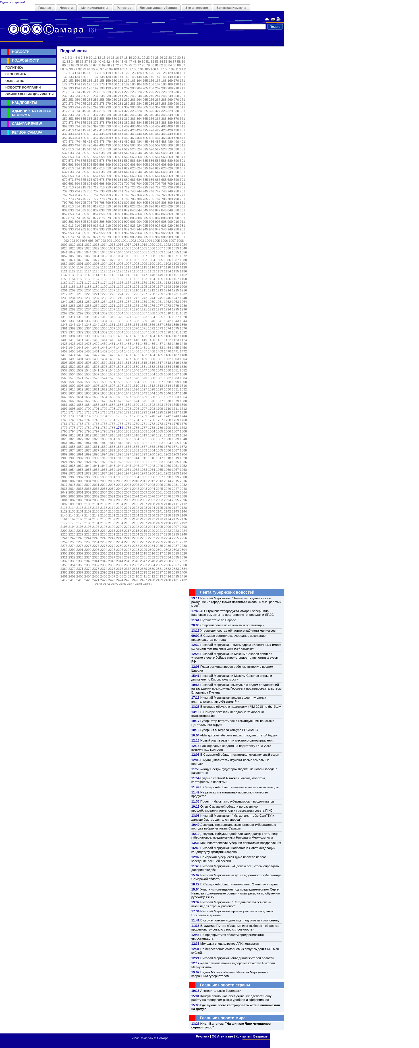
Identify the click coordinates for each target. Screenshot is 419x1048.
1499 (143, 359)
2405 (95, 576)
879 (108, 218)
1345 (64, 324)
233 (71, 96)
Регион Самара (27, 133)
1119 (175, 267)
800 (114, 202)
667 (157, 176)
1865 (127, 446)
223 (133, 92)
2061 (159, 492)
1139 (80, 275)
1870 (167, 446)
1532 (151, 366)
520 (114, 149)
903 (133, 221)
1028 (88, 248)
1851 (143, 443)
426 (151, 130)
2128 (183, 507)
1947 (143, 465)
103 (135, 69)
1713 (64, 412)
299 (108, 107)
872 (65, 218)
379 (108, 122)
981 (120, 237)
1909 (95, 458)
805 (145, 202)
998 (103, 240)
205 (145, 88)
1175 (111, 282)
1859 (80, 446)
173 (71, 84)
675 (83, 179)
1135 (175, 271)
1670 (103, 401)
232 (65, 96)
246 (151, 96)
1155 (80, 279)
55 (165, 61)
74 (126, 65)
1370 (135, 328)
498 (102, 145)
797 (96, 202)
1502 (167, 359)
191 (182, 84)
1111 (111, 267)
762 (127, 195)
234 (77, 96)
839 (108, 210)
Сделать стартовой (12, 2)
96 (97, 69)
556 (89, 157)
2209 (64, 530)
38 (90, 61)
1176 (119, 282)
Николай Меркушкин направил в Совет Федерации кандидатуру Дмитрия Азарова (233, 849)
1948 (151, 465)
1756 (151, 420)
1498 (135, 359)
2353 (64, 565)
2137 (127, 511)
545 (145, 153)
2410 (135, 576)
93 (84, 69)
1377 (64, 332)
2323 (80, 557)
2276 (88, 545)
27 (165, 57)
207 (157, 88)
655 (83, 176)
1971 (80, 473)
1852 (151, 443)
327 (157, 111)
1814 (103, 435)
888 (164, 218)
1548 (151, 370)
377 (96, 122)
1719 (111, 412)
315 (83, 111)
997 (97, 240)
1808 (183, 431)
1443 (80, 347)
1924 (88, 462)
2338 (72, 561)
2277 (95, 545)
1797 (95, 431)
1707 (143, 408)
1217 (64, 294)
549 (170, 153)
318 (102, 111)
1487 (175, 355)
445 (145, 134)
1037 (159, 248)
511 (182, 145)
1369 (127, 328)
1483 (143, 355)
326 (151, 111)
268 (164, 99)
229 (170, 92)
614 (77, 168)
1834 (135, 439)
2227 (80, 534)
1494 (103, 359)
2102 (103, 504)
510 (176, 145)
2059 (143, 492)
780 (114, 199)
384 (139, 122)
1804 (151, 431)
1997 (159, 477)
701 (120, 183)
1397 (95, 336)
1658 (135, 397)
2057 (127, 492)
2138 (135, 511)
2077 (159, 496)
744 (139, 191)
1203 (80, 290)
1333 (95, 321)
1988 (88, 477)
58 (179, 61)
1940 (88, 465)
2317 (159, 553)
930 (176, 225)
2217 (127, 530)
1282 (72, 309)
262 (127, 99)
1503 (175, 359)
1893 (95, 454)
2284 (151, 545)
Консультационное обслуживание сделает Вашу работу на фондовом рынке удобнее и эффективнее (231, 997)
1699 (80, 408)
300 (114, 107)
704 (139, 183)
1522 (72, 366)
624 (139, 168)
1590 (103, 382)
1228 (151, 294)
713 (71, 187)
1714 (72, 412)
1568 (183, 374)
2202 (135, 526)
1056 (183, 252)
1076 (88, 260)
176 (89, 84)
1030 (103, 248)
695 (83, 183)
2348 (151, 561)
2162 (72, 519)
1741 (159, 416)
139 (108, 77)
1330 (72, 321)
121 (120, 73)
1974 (103, 473)
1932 (151, 462)
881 (120, 218)
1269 (95, 305)
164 (139, 80)
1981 (159, 473)
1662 (167, 397)
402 (127, 126)
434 (77, 134)
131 (182, 73)
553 (71, 157)
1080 (119, 260)
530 (176, 149)
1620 (88, 389)
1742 (167, 416)
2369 (64, 568)
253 (71, 99)
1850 (135, 443)
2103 (111, 504)
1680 (183, 401)
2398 (167, 572)
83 (165, 65)
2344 (119, 561)
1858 (72, 446)
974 (77, 237)
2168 (119, 519)
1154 (72, 279)
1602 (72, 385)
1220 (88, 294)
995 (85, 240)
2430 (167, 580)
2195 (80, 526)
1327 (175, 317)
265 (145, 99)
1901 (159, 454)
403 (133, 126)
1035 (143, 248)
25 (157, 57)
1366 (103, 328)
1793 (64, 431)
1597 (159, 382)
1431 (111, 343)
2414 (167, 576)
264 (139, 99)
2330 (135, 557)
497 (96, 145)
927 (157, 225)
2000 (183, 477)
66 (90, 65)
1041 (64, 252)
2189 (159, 523)
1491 (80, 359)
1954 (72, 469)
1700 (88, 408)
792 (65, 202)
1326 (167, 317)
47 (130, 61)
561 (120, 157)
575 (83, 160)
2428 (151, 580)
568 (164, 157)
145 (145, 77)
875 (83, 218)
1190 (103, 286)
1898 (135, 454)
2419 (80, 580)
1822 (167, 435)
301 (120, 107)
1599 (175, 382)
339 (108, 115)
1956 (88, 469)
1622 (103, 389)
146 (151, 77)
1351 (111, 324)
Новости (66, 7)
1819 (143, 435)
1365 (95, 328)
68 (99, 65)
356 (89, 118)
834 (77, 210)
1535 (175, 366)
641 (120, 172)
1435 (143, 343)
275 (83, 103)
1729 (64, 416)
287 (157, 103)
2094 (167, 500)
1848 (119, 443)
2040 (119, 488)
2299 (143, 549)
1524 (88, 366)
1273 (127, 305)
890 (176, 218)
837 (96, 210)
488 (164, 141)
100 (116, 69)
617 (96, 168)
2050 (72, 492)
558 (102, 157)
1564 (151, 374)
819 (108, 206)
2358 (103, 565)
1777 (64, 427)
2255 (175, 538)
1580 (151, 378)
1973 (95, 473)
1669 (95, 401)
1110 (103, 267)
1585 (64, 382)
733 (71, 191)
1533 (159, 366)
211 (182, 88)
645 (145, 172)
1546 (135, 370)
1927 (111, 462)
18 (126, 57)
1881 (127, 450)
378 (102, 122)
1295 (175, 309)
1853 (159, 443)
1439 (175, 343)
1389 (159, 332)
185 (145, 84)
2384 (183, 568)
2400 (183, 572)
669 (170, 176)
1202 (72, 290)
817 (96, 206)
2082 (72, 500)
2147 (80, 515)
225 (145, 92)
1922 (72, 462)
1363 (80, 328)
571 (182, 157)
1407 (175, 336)
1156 (88, 279)
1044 (88, 252)
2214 (103, 530)
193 (71, 88)
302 (127, 107)
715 (83, 187)
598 (102, 164)
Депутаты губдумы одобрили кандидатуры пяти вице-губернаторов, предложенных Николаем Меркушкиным (235, 835)
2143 (175, 511)
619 (108, 168)
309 (170, 107)
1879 (111, 450)
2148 (88, 515)
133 (71, 77)
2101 (95, 504)
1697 (64, 408)
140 (114, 77)
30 (179, 57)
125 (145, 73)
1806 (167, 431)
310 (176, 107)
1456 (183, 347)
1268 (88, 305)
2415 (175, 576)
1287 (111, 309)
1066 (135, 256)
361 (120, 118)
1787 (143, 427)
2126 (167, 507)
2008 (119, 481)
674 (77, 179)
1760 (183, 420)
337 (96, 115)
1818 (135, 435)
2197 (95, 526)
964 (139, 233)
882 (127, 218)
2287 (175, 545)
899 (108, 221)
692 (65, 183)
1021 (159, 244)
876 (89, 218)
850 (176, 210)
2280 (119, 545)
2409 (127, 576)
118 (102, 73)
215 (83, 92)
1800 (119, 431)
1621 (95, 389)
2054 (103, 492)
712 (65, 187)
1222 (103, 294)
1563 (143, 374)
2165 (95, 519)
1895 (111, 454)
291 (182, 103)
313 (71, 111)
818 (102, 206)
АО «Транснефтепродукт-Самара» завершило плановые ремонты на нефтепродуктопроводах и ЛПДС (232, 612)
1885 (159, 450)
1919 (175, 458)
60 (64, 65)
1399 (111, 336)
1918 (167, 458)
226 (151, 92)
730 (176, 187)
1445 (95, 347)
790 (176, 199)
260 (114, 99)
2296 (119, 549)
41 (103, 61)
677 (96, 179)
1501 (159, 359)
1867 (143, 446)
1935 (175, 462)
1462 (103, 351)
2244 (88, 538)
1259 (143, 301)
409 (170, 126)
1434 (135, 343)
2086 (103, 500)
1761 (64, 423)
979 (108, 237)
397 (96, 126)
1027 (80, 248)
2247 (111, 538)
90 (71, 69)
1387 (143, 332)
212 (65, 92)
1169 (64, 282)
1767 (111, 423)
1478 (103, 355)
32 (64, 61)
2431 (175, 580)
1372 (151, 328)
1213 (159, 290)
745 (145, 191)
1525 (95, 366)
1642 (135, 393)
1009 (64, 244)
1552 (183, 370)
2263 (111, 542)
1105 (64, 267)
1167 (175, 279)
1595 (143, 382)
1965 (159, 469)
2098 (72, 504)
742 (127, 191)
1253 (95, 301)
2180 (88, 523)
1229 (159, 294)
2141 (159, 511)
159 (108, 80)
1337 (127, 321)
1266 (72, 305)
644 (139, 172)
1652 (88, 397)
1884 (151, 450)
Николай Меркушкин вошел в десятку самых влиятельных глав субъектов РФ (228, 699)
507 (157, 145)
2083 (80, 500)
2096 (183, 500)
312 (65, 111)
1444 (88, 347)
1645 (159, 393)
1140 (88, 275)
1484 (151, 355)
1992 (119, 477)
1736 (119, 416)
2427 (143, 580)
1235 (80, 298)
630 (176, 168)
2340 (88, 561)
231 (182, 92)
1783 (111, 427)
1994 (135, 477)
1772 (151, 423)
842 (127, 210)
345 (145, 115)
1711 (175, 408)
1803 (143, 431)
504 (139, 145)
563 (133, 157)
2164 (88, 519)
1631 (175, 389)
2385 (64, 572)
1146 (135, 275)
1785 (127, 427)
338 (102, 115)
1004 (148, 240)
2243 (80, 538)
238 (102, 96)
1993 (127, 477)
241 (120, 96)
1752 (119, 420)
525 (145, 149)
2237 (159, 534)
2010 (135, 481)
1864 (119, 446)
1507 (80, 362)
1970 (72, 473)
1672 (119, 401)
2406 (103, 576)
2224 (183, 530)
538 (102, 153)
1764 (88, 423)
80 (152, 65)
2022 (103, 484)
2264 (119, 542)
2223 (175, 530)
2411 (143, 576)
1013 (95, 244)
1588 (88, 382)
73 (121, 65)
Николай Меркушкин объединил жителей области (237, 958)
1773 (159, 423)
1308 (151, 313)
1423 (175, 340)
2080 (183, 496)
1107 (80, 267)
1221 (95, 294)
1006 (164, 240)
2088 (119, 500)
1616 (183, 385)
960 (114, 233)
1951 (175, 465)
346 (151, 115)
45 (121, 61)
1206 (103, 290)
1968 (183, 469)
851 (182, 210)
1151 (175, 275)
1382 (103, 332)
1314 (72, 317)
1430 (103, 343)
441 (120, 134)
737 (96, 191)
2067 (80, 496)
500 (114, 145)
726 (151, 187)
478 (102, 141)
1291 (143, 309)
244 (139, 96)
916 (89, 225)
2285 (159, 545)
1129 (127, 271)
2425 (127, 580)
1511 (111, 362)
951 (182, 229)
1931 (143, 462)
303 (133, 107)
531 (182, 149)
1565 (159, 374)
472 (65, 141)
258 (102, 99)
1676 (151, 401)
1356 (151, 324)
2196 (88, 526)
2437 (130, 584)
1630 (167, 389)
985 (145, 237)
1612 (151, 385)
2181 (95, 523)
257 (96, 99)
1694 (167, 404)
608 (164, 164)
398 (102, 126)
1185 (64, 286)
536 (89, 153)
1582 (167, 378)
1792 (183, 427)
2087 (111, 500)
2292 (88, 549)
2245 (95, 538)
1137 (64, 275)
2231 (111, 534)
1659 (143, 397)
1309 (159, 313)
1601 (64, 385)
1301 (95, 313)
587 (157, 160)
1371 (143, 328)
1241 (127, 298)
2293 (95, 549)
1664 (183, 397)
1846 (103, 443)
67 (95, 65)
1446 (103, 347)
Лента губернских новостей (227, 592)
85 (174, 65)
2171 (143, 519)
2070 (103, 496)
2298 (135, 549)
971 (182, 233)
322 (127, 111)
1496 (119, 359)
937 (96, 229)
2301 (159, 549)
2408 (119, 576)
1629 (159, 389)
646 (151, 172)
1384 (119, 332)
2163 (80, 519)
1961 (127, 469)
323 (133, 111)
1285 (95, 309)
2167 (111, 519)
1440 (183, 343)
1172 (88, 282)
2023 (111, 484)
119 (108, 73)
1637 (95, 393)
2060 (151, 492)
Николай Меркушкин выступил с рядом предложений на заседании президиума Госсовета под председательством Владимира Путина (236, 688)
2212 (88, 530)
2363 (143, 565)
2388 (88, 572)
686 (151, 179)
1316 (88, 317)
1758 (167, 420)
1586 (72, 382)
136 (89, 77)
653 (71, 176)
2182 (103, 523)
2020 (88, 484)
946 (151, 229)
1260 (151, 301)
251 (182, 96)
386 (151, 122)
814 (77, 206)
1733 (95, 416)
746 (151, 191)
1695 (175, 404)
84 (170, 65)
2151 (111, 515)
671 (182, 176)
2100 (88, 504)
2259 (80, 542)
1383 (111, 332)
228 (164, 92)
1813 (95, 435)
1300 (88, 313)
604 (139, 164)
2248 (119, 538)
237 (96, 96)
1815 (111, 435)
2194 (72, 526)
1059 (80, 256)
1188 (88, 286)
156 (89, 80)
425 (145, 130)
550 (176, 153)
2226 (72, 534)
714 (77, 187)
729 (170, 187)
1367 (111, 328)
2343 (111, 561)
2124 (151, 507)
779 (108, 199)
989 (170, 237)
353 (71, 118)
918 (102, 225)
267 (157, 99)
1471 (175, 351)
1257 (127, 301)
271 (182, 99)
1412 (88, 340)
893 (71, 221)
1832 (119, 439)
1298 (72, 313)
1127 (111, 271)
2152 (119, 515)
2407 (111, 576)
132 (65, 77)
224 (139, 92)
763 (133, 195)
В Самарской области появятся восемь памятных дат (239, 787)
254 (77, 99)
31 (183, 57)
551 (182, 153)
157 (96, 80)
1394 (72, 336)
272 (65, 103)
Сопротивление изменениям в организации (232, 625)
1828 (88, 439)
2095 (175, 500)
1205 (95, 290)
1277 (159, 305)
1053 (159, 252)
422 (127, 130)
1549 (159, 370)
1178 (135, 282)
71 (112, 65)
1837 (159, 439)
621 (120, 168)
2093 (159, 500)
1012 (88, 244)
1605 (95, 385)
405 (145, 126)
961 (120, 233)
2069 (95, 496)
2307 (80, 553)
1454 (167, 347)
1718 (103, 412)
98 (106, 69)
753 (71, 195)
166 (151, 80)
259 (108, 99)
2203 (143, 526)
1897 (127, 454)
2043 (143, 488)
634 (77, 172)
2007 (111, 481)
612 (65, 168)
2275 (80, 545)
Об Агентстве (222, 1036)
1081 (127, 260)
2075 (143, 496)
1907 (80, 458)
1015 (111, 244)
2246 (103, 538)
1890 (72, 454)
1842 (72, 443)
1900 (151, 454)
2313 (127, 553)
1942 (103, 465)
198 (102, 88)
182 (127, 84)
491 (182, 141)
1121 (64, 271)
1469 (159, 351)
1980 (151, 473)
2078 (167, 496)
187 (157, 84)
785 (145, 199)
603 (133, 164)
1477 (95, 355)
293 (71, 107)
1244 (151, 298)
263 (133, 99)
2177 (64, 523)
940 (114, 229)
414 (77, 130)
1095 (111, 263)
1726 (167, 412)
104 (141, 69)
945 (145, 229)
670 (176, 176)
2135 (111, 511)
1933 (159, 462)
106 (153, 69)
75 (130, 65)
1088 (183, 260)
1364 (88, 328)
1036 (151, 248)
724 (139, 187)
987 (157, 237)
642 (127, 172)
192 (65, 88)
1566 (167, 374)
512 (65, 149)
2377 (127, 568)
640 (114, 172)
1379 (80, 332)
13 (103, 57)
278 (102, 103)
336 (89, 115)
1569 (64, 378)
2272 (183, 542)
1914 (135, 458)
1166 (167, 279)
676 (89, 179)
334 (77, 115)
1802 (135, 431)
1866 (135, 446)
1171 (80, 282)
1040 (183, 248)
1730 (72, 416)
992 (66, 240)
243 (133, 96)
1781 (95, 427)
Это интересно (196, 7)
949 (170, 229)
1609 (127, 385)
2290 (72, 549)
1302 (103, 313)
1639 (111, 393)
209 (170, 88)
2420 (88, 580)
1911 (111, 458)
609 (170, 164)
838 (102, 210)
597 (96, 164)
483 (133, 141)
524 (139, 149)
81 (156, 65)
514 (77, 149)
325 (145, 111)
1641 (127, 393)
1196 (151, 286)
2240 (183, 534)
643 (133, 172)
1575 (111, 378)
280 (114, 103)
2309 (95, 553)
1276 (151, 305)
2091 (143, 500)
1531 (143, 366)
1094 (103, 263)
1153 (64, 279)
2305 (64, 553)
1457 (64, 351)
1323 (143, 317)
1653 (95, 397)
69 (103, 65)
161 (120, 80)
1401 (127, 336)
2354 (72, 565)
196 (89, 88)
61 (68, 65)
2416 (183, 576)
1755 (143, 420)
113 (71, 73)
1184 (183, 282)
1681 (64, 404)
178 (102, 84)
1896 (119, 454)
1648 (183, 393)
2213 (95, 530)
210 (176, 88)
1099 (143, 263)
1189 (95, 286)
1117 (159, 267)
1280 (183, 305)
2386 (72, 572)
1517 (159, 362)
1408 (183, 336)
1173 (95, 282)
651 (182, 172)
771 (182, 195)
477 (96, 141)
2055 (111, 492)
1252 (88, 301)
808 (164, 202)
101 (122, 69)
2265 (127, 542)
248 (164, 96)
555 (83, 157)
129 (170, 73)
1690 (135, 404)
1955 (80, 469)
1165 (159, 279)
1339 (143, 321)
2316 (151, 553)
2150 (103, 515)
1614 (167, 385)
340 (114, 115)
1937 (64, 465)
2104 (119, 504)
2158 (167, 515)
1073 (64, 260)
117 (96, 73)
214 (77, 92)
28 (170, 57)
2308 (88, 553)
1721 (127, 412)
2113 (64, 507)
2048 (183, 488)
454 (77, 138)
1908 (88, 458)
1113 (127, 267)
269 (170, 99)
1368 (119, 328)
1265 (64, 305)
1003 (140, 240)
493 (71, 145)
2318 (167, 553)
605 (145, 164)
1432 (119, 343)
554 (77, 157)
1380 (88, 332)
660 (114, 176)
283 (133, 103)
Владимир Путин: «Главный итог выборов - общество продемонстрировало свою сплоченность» (235, 927)
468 (164, 138)
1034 (135, 248)
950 (176, 229)
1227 (143, 294)
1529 (127, 366)
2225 (64, 534)
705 (145, 183)
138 (102, 77)
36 (81, 61)
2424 (119, 580)
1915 (143, 458)
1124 (88, 271)
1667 (80, 401)
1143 (111, 275)
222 (127, 92)
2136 (119, 511)
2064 (183, 492)
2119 (111, 507)
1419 (143, 340)
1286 (103, 309)
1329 (64, 321)
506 (151, 145)
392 (65, 126)
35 (77, 61)
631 (182, 168)
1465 (127, 351)
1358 (167, 324)
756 (89, 195)
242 (127, 96)
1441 (64, 347)
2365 (159, 565)
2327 (111, 557)
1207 (111, 290)
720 (114, 187)
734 (77, 191)
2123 (143, 507)
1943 (111, 465)
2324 (88, 557)
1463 (111, 351)
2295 (111, 549)
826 (151, 206)
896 (89, 221)
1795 (80, 431)
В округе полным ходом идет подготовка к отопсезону (239, 920)
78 (143, 65)
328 (164, 111)
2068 (88, 496)
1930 (135, 462)
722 (127, 187)
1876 (88, 450)
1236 (88, 298)
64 (81, 65)
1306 (135, 313)
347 (157, 115)
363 (133, 118)
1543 (111, 370)
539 (108, 153)
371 (182, 118)
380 (114, 122)
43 (112, 61)
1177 (127, 282)
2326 (103, 557)
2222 (167, 530)
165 (145, 80)
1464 (119, 351)
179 (108, 84)
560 (114, 157)
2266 (135, 542)
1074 (72, 260)
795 (83, 202)
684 (139, 179)
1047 (111, 252)
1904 (183, 454)
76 (134, 65)
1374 (167, 328)
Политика (14, 67)
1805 (159, 431)
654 (77, 176)
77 (139, 65)
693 (71, 183)
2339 (80, 561)
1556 (88, 374)
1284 (88, 309)
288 (164, 103)
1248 (183, 298)
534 (77, 153)
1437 (159, 343)
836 (89, 210)
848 (164, 210)
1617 (64, 389)
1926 (103, 462)
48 (134, 61)
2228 (88, 534)
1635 (80, 393)
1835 (143, 439)
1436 (151, 343)
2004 (88, 481)
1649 (64, 397)
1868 (151, 446)
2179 (80, 523)
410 (176, 126)
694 (77, 183)
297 (96, 107)
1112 (119, 267)
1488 (183, 355)
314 (77, 111)
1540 (88, 370)
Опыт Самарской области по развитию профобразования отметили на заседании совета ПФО (232, 808)
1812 (88, 435)
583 (133, 160)
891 (182, 218)
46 (126, 61)
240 (114, 96)
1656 (119, 397)
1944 (119, 465)
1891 (80, 454)
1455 (175, 347)
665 (145, 176)
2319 (175, 553)
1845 (95, 443)
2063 (175, 492)
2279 (111, 545)
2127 (175, 507)
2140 (151, 511)
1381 (95, 332)
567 (157, 157)
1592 (119, 382)
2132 (88, 511)
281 (120, 103)
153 (71, 80)
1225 (127, 294)
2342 (103, 561)
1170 (72, 282)
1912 (119, 458)
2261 (95, 542)
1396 (88, 336)
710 (176, 183)
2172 (151, 519)
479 (108, 141)
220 (114, 92)
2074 (135, 496)
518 (102, 149)
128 (164, 73)
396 (89, 126)
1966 (167, 469)
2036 (88, 488)
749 (170, 191)
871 (182, 214)
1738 (135, 416)
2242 (72, 538)
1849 (127, 443)
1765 (95, 423)
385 (145, 122)
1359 (175, 324)
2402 (72, 576)
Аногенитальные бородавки (220, 990)
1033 (127, 248)
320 (114, 111)
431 (182, 130)
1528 (119, 366)
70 (108, 65)
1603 (80, 385)
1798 (103, 431)
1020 (151, 244)
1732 (88, 416)
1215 (175, 290)
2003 (80, 481)
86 (179, 65)
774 (77, 199)
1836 (151, 439)
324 (139, 111)
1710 (167, 408)
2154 (135, 515)
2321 (64, 557)
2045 (159, 488)
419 (108, 130)
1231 (175, 294)
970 (176, 233)
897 (96, 221)
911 (182, 221)
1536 (183, 366)
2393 (127, 572)
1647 (175, 393)
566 (151, 157)
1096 (119, 263)
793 (71, 202)
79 (148, 65)
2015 (175, 481)
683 (133, 179)
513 (71, 149)
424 (139, 130)
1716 (88, 412)
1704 (119, 408)
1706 (135, 408)
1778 (72, 427)
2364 (151, 565)
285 (145, 103)
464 (139, 138)
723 (133, 187)
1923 (80, 462)
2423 (111, 580)
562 (127, 157)
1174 (103, 282)
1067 (143, 256)
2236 (151, 534)
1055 (175, 252)
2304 (183, 549)
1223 (111, 294)
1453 (159, 347)
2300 (151, 549)
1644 (151, 393)
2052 (88, 492)
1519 (175, 362)
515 (83, 149)
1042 (72, 252)
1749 (95, 420)
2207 (175, 526)
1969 (64, 473)
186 (151, 84)
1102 (167, 263)
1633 (64, 393)
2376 (119, 568)
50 (143, 61)
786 (151, 199)
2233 (127, 534)
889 (170, 218)
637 (96, 172)
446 (151, 134)
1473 (64, 355)
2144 (183, 511)
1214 (167, 290)
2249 (127, 538)
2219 (143, 530)
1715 (80, 412)
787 (157, 199)
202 (127, 88)
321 (120, 111)
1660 (151, 397)
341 (120, 115)
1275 (143, 305)
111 (184, 69)
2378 (135, 568)
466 (151, 138)
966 (151, 233)
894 (77, 221)
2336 (183, 557)
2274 (72, 545)
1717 (95, 412)
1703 (111, 408)
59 (183, 61)
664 (139, 176)
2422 (103, 580)
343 (133, 115)
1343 (175, 321)
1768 (119, 423)
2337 (64, 561)
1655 (111, 397)
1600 (183, 382)
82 (161, 65)
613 (71, 168)
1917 (159, 458)
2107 (143, 504)
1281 (64, 309)
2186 (135, 523)
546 (151, 153)
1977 (127, 473)
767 (157, 195)
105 (147, 69)
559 (108, 157)
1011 (80, 244)
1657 (127, 397)
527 (157, 149)
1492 (88, 359)
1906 (72, 458)
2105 (127, 504)
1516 (151, 362)
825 (145, 206)
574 (77, 160)
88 (62, 69)
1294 (167, 309)
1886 (167, 450)
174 (77, 84)
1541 (95, 370)
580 (114, 160)
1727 (175, 412)
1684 (88, 404)
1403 (143, 336)
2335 (175, 557)
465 (145, 138)
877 (96, 218)
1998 (167, 477)
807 (157, 202)
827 (157, 206)
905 (145, 221)
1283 (80, 309)
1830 (103, 439)
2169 (127, 519)
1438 (167, 343)
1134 (167, 271)
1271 (111, 305)
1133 (159, 271)
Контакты (243, 1036)
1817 (127, 435)
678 (102, 179)
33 (68, 61)
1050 (135, 252)
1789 (159, 427)
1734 (103, 416)
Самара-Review (27, 124)
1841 (64, 443)
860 (114, 214)
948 (164, 229)
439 (108, 134)
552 (65, 157)
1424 (183, 340)
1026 (72, 248)
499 (108, 145)
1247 (175, 298)
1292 (151, 309)
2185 (127, 523)
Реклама (202, 1036)
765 (145, 195)
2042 (135, 488)
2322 (72, 557)
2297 (127, 549)
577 (96, 160)
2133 (95, 511)
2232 (119, 534)
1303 (111, 313)
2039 (111, 488)
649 (170, 172)
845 (145, 210)
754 (77, 195)
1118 (167, 267)
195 (83, 88)
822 (127, 206)
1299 (80, 313)
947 (157, 229)
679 (108, 179)
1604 (88, 385)
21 (139, 57)
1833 (127, 439)
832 (65, 210)
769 (170, 195)
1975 (111, 473)
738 (102, 191)
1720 (119, 412)
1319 (111, 317)
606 (151, 164)
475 (83, 141)
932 (65, 229)
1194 (135, 286)
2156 (151, 515)
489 (170, 141)
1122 (72, 271)
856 (89, 214)
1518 (167, 362)
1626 (135, 389)
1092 (88, 263)
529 (170, 149)
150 (176, 77)
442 (127, 134)
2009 (127, 481)
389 (170, 122)
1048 (119, 252)
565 (145, 157)
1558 (103, 374)
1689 (127, 404)
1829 (95, 439)
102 (128, 69)
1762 (72, 423)
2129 (64, 511)
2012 (151, 481)
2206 (167, 526)
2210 (72, 530)
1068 (151, 256)
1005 (156, 240)
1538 (72, 370)
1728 (183, 412)
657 (96, 176)
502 (127, 145)
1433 (127, 343)
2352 (183, 561)
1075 (80, 260)
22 (143, 57)
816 (89, 206)
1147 (143, 275)
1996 (151, 477)
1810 (72, 435)
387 (157, 122)
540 (114, 153)
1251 (80, 301)
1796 (88, 431)
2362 (135, 565)
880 (114, 218)
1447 (111, 347)
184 (139, 84)
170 (176, 80)
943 (133, 229)
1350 (103, 324)
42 (108, 61)
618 (102, 168)
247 (157, 96)
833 (71, 210)
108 (165, 69)
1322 (135, 317)
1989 (95, 477)
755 (83, 195)
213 (71, 92)
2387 (80, 572)
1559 (111, 374)
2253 (159, 538)
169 (170, 80)
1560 (119, 374)
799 (108, 202)
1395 (80, 336)
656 (89, 176)
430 (176, 130)
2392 (119, 572)
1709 (159, 408)
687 (157, 179)
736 (89, 191)
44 (117, 61)
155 (83, 80)
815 (83, 206)
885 (145, 218)
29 (174, 57)
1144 (119, 275)
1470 (167, 351)
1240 (119, 298)
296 (89, 107)
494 (77, 145)
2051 (80, 492)
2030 (167, 484)
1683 (80, 404)
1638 (103, 393)
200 (114, 88)
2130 (72, 511)
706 (151, 183)
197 (96, 88)
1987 (80, 477)
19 (130, 57)
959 (108, 233)
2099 (80, 504)
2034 (72, 488)
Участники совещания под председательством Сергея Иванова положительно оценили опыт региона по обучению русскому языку (235, 893)
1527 (111, 366)
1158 (103, 279)
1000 (116, 240)
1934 (167, 462)
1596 (151, 382)
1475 (80, 355)
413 (71, 130)
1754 (135, 420)
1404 (151, 336)
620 (114, 168)
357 (96, 118)
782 (127, 199)
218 (102, 92)
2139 (143, 511)
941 (120, 229)
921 (120, 225)
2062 (167, 492)
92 (80, 69)
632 (65, 172)
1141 (95, 275)
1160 (119, 279)
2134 (103, 511)
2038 (103, 488)
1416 (119, 340)
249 (170, 96)
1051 (143, 252)
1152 (183, 275)
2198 (103, 526)
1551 (175, 370)
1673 (127, 401)
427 (157, 130)
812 (65, 206)
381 (120, 122)
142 (127, 77)
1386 (135, 332)
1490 (72, 359)
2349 (159, 561)
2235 (143, 534)
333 (71, 115)
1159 (111, 279)
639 (108, 172)
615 (83, 168)
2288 (183, 545)
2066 (72, 496)
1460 (88, 351)
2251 (143, 538)
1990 (103, 477)
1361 (64, 328)
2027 (143, 484)
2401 (64, 576)
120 (114, 73)
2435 (114, 584)
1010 (72, 244)
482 (127, 141)
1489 (64, 359)
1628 (151, 389)
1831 (111, 439)
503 (133, 145)
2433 (98, 584)
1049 (127, 252)
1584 (183, 378)
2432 (183, 580)
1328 (183, 317)
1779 (80, 427)
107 (159, 69)
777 (96, 199)
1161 (127, 279)
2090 (135, 500)
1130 (135, 271)
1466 (135, 351)
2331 (143, 557)
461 (120, 138)
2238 (167, 534)
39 (95, 61)
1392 (183, 332)
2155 (143, 515)
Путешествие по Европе (218, 620)
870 (176, 214)
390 (176, 122)
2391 (111, 572)
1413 (95, 340)
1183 (175, 282)
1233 (64, 298)
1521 (64, 366)
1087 (175, 260)
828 (164, 206)
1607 (111, 385)
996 (91, 240)
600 (114, 164)
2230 (103, 534)
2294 (103, 549)
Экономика (15, 74)
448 (164, 134)
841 (120, 210)
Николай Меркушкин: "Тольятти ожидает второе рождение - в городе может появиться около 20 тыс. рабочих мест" (236, 602)
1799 (111, 431)
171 (182, 80)
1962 (135, 469)
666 (151, 176)
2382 (167, 568)
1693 (159, 404)
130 (176, 73)
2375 (111, 568)
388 (164, 122)
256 (89, 99)
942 (127, 229)
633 (71, 172)
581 (120, 160)
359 (108, 118)
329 (170, 111)
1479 (111, 355)
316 (89, 111)
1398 (103, 336)
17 (121, 57)
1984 (183, 473)
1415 (111, 340)
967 (157, 233)
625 (145, 168)
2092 (151, 500)
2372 (88, 568)
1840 (183, 439)
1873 (64, 450)
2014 (167, 481)
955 (83, 233)
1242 (135, 298)
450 (176, 134)
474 (77, 141)
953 (71, 233)
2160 (183, 515)
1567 (175, 374)
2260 (88, 542)
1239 (111, 298)
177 (96, 84)
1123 (80, 271)
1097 (127, 263)
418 (102, 130)
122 (127, 73)
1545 (127, 370)
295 (83, 107)
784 (139, 199)
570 (176, 157)
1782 (103, 427)
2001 (64, 481)
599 (108, 164)
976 (89, 237)
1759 (175, 420)
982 (127, 237)
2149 (95, 515)
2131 (80, 511)
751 (182, 191)
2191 (175, 523)
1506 (72, 362)
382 (127, 122)
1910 (103, 458)
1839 (175, 439)
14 (108, 57)
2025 (127, 484)
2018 (72, 484)
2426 (135, 580)
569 (170, 157)
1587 (80, 382)
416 (89, 130)
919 (108, 225)
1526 (103, 366)
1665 (64, 401)
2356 (88, 565)
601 (120, 164)
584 (139, 160)
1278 (167, 305)
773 (71, 199)
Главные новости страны (225, 985)
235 (83, 96)
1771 (143, 423)
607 (157, 164)
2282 (135, 545)
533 (71, 153)
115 (83, 73)
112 (65, 73)
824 (139, 206)
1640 (119, 393)
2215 (111, 530)
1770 (135, 423)
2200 (119, 526)
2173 (159, 519)
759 (108, 195)
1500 (151, 359)
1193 (127, 286)
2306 (72, 553)
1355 (143, 324)
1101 (159, 263)
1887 (175, 450)
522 (127, 149)
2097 (64, 504)
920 (114, 225)
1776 (183, 423)
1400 (119, 336)
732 (65, 191)
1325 (159, 317)
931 (182, 225)
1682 (72, 404)
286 (151, 103)
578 (102, 160)
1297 (64, 313)
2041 (127, 488)
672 (65, 179)
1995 (143, 477)
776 (89, 199)
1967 (175, 469)
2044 (151, 488)
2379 (143, 568)
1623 (111, 389)
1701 (95, 408)
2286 (167, 545)
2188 (151, 523)
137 (96, 77)
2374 (103, 568)
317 (96, 111)
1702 (103, 408)
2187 (143, 523)
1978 (135, 473)
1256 (119, 301)
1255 (111, 301)
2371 (80, 568)
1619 (80, 389)
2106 (135, 504)
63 (77, 65)
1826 (72, 439)
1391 (175, 332)
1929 (127, 462)
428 (164, 130)
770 (176, 195)
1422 (167, 340)
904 (139, 221)
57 (174, 61)
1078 (103, 260)
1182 (167, 282)
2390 (103, 572)
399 (108, 126)
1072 (183, 256)
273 (71, 103)
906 (151, 221)
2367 (175, 565)
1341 (159, 321)
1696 (183, 404)
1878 (103, 450)
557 (96, 157)
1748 (88, 420)
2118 (103, 507)
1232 (183, 294)
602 (127, 164)
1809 (64, 435)
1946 (135, 465)
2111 (175, 504)
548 (164, 153)
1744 (183, 416)
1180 (151, 282)
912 (65, 225)
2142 (167, 511)
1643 (143, 393)
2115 (80, 507)
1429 (95, 343)
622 (127, 168)
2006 (103, 481)
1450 (135, 347)
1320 (119, 317)
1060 (88, 256)
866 (151, 214)
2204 (151, 526)
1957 (95, 469)
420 (114, 130)
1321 (127, 317)
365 (145, 118)
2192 (183, 523)
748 (164, 191)
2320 (183, 553)
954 (77, 233)
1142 (103, 275)
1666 (72, 401)
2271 (175, 542)
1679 (175, 401)
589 (170, 160)
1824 (183, 435)
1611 (143, 385)
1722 (135, 412)
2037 (95, 488)
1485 (159, 355)
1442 (72, 347)
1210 (135, 290)
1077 (95, 260)
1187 (80, 286)
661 (120, 176)
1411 (80, 340)
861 (120, 214)
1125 (95, 271)
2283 (143, 545)
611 (182, 164)
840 (114, 210)
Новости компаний (23, 87)
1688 (119, 404)
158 (102, 80)
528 (164, 149)
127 (157, 73)
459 (108, 138)
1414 (103, 340)
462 (127, 138)
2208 (183, 526)
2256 (183, 538)
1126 (103, 271)
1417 (127, 340)
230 (176, 92)
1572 (88, 378)
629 (170, 168)
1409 (64, 340)
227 (157, 92)
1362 (72, 328)
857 (96, 214)
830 (176, 206)
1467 (143, 351)
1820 (151, 435)
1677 (159, 401)
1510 (103, 362)
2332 (151, 557)
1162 (135, 279)
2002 (72, 481)
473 (71, 141)
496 (89, 145)
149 (170, 77)
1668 (88, 401)
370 (176, 118)
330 (176, 111)
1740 (151, 416)
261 (120, 99)
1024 (183, 244)
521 (120, 149)
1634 (72, 393)
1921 (64, 462)
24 (152, 57)
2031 (175, 484)
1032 (119, 248)
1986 (72, 477)
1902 (167, 454)
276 (89, 103)
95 (93, 69)
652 (65, 176)
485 (145, 141)
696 (89, 183)
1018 (135, 244)
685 (145, 179)
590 (176, 160)
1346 (72, 324)
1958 (103, 469)
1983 (175, 473)
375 (83, 122)
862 (127, 214)
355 (83, 118)
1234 (72, 298)
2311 (111, 553)
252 (65, 99)
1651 (80, 397)
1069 (159, 256)
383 (133, 122)
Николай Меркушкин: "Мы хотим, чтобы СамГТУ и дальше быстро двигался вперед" (232, 817)
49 (139, 61)
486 (151, 141)
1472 (183, 351)
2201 (127, 526)
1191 (111, 286)
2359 (111, 565)
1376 (183, 328)
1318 (103, 317)
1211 (143, 290)
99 (111, 69)
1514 (135, 362)
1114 (135, 267)
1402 (135, 336)
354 (77, 118)
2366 (167, 565)
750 (176, 191)
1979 (143, 473)
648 (164, 172)
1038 (167, 248)
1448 (119, 347)
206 (151, 88)
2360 (119, 565)
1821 (159, 435)
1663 (175, 397)
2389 (95, 572)
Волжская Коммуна (231, 7)
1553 (64, 374)
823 (133, 206)
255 (83, 99)
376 (89, 122)
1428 (88, 343)
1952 (183, 465)
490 (176, 141)
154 (77, 80)
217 (96, 92)
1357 (159, 324)
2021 (95, 484)
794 (77, 202)
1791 (175, 427)
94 (88, 69)
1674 (135, 401)
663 (133, 176)
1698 (72, 408)
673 (71, 179)
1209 (127, 290)
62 (72, 65)
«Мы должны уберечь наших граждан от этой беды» (238, 735)
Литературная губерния (158, 7)
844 (139, 210)
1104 (183, 263)
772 (65, 199)
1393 (64, 336)
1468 (151, 351)
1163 (143, 279)
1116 (151, 267)
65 (86, 65)
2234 (135, 534)
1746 (72, 420)
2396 (151, 572)
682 (127, 179)
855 (83, 214)
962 (127, 233)
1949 (159, 465)
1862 (103, 446)
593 (71, 164)
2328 (119, 557)
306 (151, 107)
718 (102, 187)
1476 (88, 355)
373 (71, 122)
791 (182, 199)
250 (176, 96)
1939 (80, 465)
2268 (151, 542)
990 (176, 237)
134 (77, 77)
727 (157, 187)
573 (71, 160)
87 (183, 65)
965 (145, 233)
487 (157, 141)
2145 (64, 515)
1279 (175, 305)
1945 (127, 465)
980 (114, 237)
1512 (119, 362)
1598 (167, 382)
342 (127, 115)
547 (157, 153)
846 (151, 210)
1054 (167, 252)
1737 (127, 416)
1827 (80, 439)
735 (83, 191)
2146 (72, 515)
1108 (88, 267)
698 (102, 183)
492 (65, 145)
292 (65, 107)
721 (120, 187)
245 (145, 96)
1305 (127, 313)
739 (108, 191)
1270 (103, 305)
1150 (167, 275)
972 (65, 237)
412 (65, 130)
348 (164, 115)
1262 (167, 301)
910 (176, 221)
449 (170, 134)
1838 (167, 439)
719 (108, 187)
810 (176, 202)
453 (71, 138)
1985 (64, 477)
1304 (119, 313)
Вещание (260, 1036)
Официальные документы (29, 94)
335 (83, 115)
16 (117, 57)
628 (164, 168)
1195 (143, 286)
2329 (127, 557)
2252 (151, 538)
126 (151, 73)
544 (139, 153)
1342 (167, 321)
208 (164, 88)
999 (109, 240)
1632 (183, 389)
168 (164, 80)
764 (139, 195)
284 (139, 103)
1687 (111, 404)
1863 (111, 446)
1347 (80, 324)
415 (83, 130)
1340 (151, 321)
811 (182, 202)
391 (182, 122)
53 (156, 61)
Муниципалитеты (94, 7)
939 (108, 229)
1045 (95, 252)
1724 (151, 412)
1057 (64, 256)
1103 (175, 263)
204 (139, 88)
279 (108, 103)
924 (139, 225)
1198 (167, 286)
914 (77, 225)
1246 (167, 298)
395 (83, 126)
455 (83, 138)
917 (96, 225)
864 (139, 214)
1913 (127, 458)
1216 (183, 290)
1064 (119, 256)
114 (77, 73)
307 (157, 107)
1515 (143, 362)
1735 (111, 416)
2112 (183, 504)
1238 (103, 298)
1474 (72, 355)
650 (176, 172)
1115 (143, 267)
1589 (95, 382)
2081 (64, 500)
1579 (143, 378)
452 (65, 138)
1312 (183, 313)
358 (102, 118)
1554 (72, 374)
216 (89, 92)
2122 (135, 507)
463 (133, 138)
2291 (80, 549)
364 (139, 118)
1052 (151, 252)
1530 (135, 366)
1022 (167, 244)
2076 (151, 496)
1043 (80, 252)
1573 (95, 378)
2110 (167, 504)
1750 (103, 420)
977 (96, 237)
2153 (127, 515)
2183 (111, 523)
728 (164, 187)
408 (164, 126)
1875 (80, 450)
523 (133, 149)
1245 (159, 298)
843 (133, 210)
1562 (135, 374)
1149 (159, 275)
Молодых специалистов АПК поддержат (230, 943)
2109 (159, 504)
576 (89, 160)
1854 (167, 443)
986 (151, 237)
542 (127, 153)
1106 (72, 267)
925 (145, 225)
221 (120, 92)
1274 (135, 305)
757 (96, 195)
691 (182, 179)
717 (96, 187)
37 (86, 61)
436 (89, 134)
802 (127, 202)
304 (139, 107)
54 (161, 61)
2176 (183, 519)
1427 (80, 343)
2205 (159, 526)
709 (170, 183)
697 (96, 183)
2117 (95, 507)
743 (133, 191)
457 (96, 138)
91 (75, 69)
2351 (175, 561)
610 (176, 164)
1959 (111, 469)
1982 (167, 473)
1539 (80, 370)
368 (164, 118)
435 (83, 134)
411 (182, 126)
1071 (175, 256)
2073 (127, 496)
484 (139, 141)
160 (114, 80)
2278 (103, 545)
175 (83, 84)
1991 (111, 477)
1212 (151, 290)
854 (77, 214)
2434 (106, 584)
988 (164, 237)
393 (71, 126)
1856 (183, 443)
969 (170, 233)
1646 (167, 393)
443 (133, 134)
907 (157, 221)
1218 (72, 294)
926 (151, 225)
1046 (103, 252)
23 (148, 57)
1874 (72, 450)
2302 (167, 549)
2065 (64, 496)
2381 (159, 568)
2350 (167, 561)
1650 (72, 397)
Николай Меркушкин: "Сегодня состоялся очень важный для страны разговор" (231, 904)
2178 (72, 523)
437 (96, 134)
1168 (183, 279)
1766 (103, 423)
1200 (183, 286)
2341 (95, 561)
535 (83, 153)
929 (170, 225)
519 (108, 149)
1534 (167, 366)
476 (89, 141)
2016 (183, 481)
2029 (159, 484)
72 (117, 65)
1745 (64, 420)
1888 (183, 450)
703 (133, 183)
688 (164, 179)
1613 (159, 385)
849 (170, 210)
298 (102, 107)
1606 (103, 385)
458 (102, 138)
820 (114, 206)
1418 (135, 340)
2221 (159, 530)
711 (182, 183)
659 (108, 176)
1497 (127, 359)
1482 (135, 355)
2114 (72, 507)
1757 (159, 420)
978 (102, 237)
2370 (72, 568)
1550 (167, 370)
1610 (135, 385)
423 (133, 130)
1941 (95, 465)
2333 (159, 557)
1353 (127, 324)
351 (182, 115)
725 (145, 187)
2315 (143, 553)
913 (71, 225)
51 (148, 61)
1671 (111, 401)
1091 (80, 263)
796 (89, 202)
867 (157, 214)
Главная (44, 7)
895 (83, 221)
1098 (135, 263)
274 (77, 103)
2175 (175, 519)
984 (139, 237)
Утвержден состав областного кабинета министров (238, 630)
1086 (167, 260)
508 (164, 145)
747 (157, 191)
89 (66, 69)
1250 (72, 301)
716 (89, 187)
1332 (88, 321)
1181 (159, 282)
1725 (159, 412)
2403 (80, 576)
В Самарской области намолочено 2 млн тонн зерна (239, 884)
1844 (88, 443)
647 (157, 172)
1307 (143, 313)
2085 (95, 500)
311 (182, 107)
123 (133, 73)
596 (89, 164)
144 (139, 77)
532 (65, 153)
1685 (95, 404)
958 (102, 233)
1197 (159, 286)
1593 (127, 382)
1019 (143, 244)
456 (89, 138)
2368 (183, 565)
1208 (119, 290)
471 (182, 138)
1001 (124, 240)
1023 (175, 244)
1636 (88, 393)
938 (102, 229)
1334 (103, 321)
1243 (143, 298)
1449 (127, 347)
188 (164, 84)
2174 (167, 519)
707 (157, 183)
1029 (95, 248)
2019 (80, 484)
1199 (175, 286)
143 (133, 77)
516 (89, 149)
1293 (159, 309)
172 (65, 84)
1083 (143, 260)
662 (127, 176)
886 (151, 218)
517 (96, 149)
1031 (111, 248)
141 (120, 77)
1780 (88, 427)
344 (139, 115)
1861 (95, 446)
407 (157, 126)
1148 (151, 275)
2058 (135, 492)
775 (83, 199)
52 (152, 61)
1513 (127, 362)
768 (164, 195)
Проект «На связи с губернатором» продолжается (237, 801)
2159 (175, 515)
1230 (167, 294)
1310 (167, 313)
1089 (64, 263)
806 (151, 202)
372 (65, 122)
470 (176, 138)
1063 (111, 256)
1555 (80, 374)
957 (96, 233)
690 (176, 179)
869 (170, 214)
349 (170, 115)
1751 (111, 420)
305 (145, 107)
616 (89, 168)
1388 (151, 332)
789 (170, 199)
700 (114, 183)
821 (120, 206)
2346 (135, 561)
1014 (103, 244)
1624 (119, 389)
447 (157, 134)
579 (108, 160)
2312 (119, 553)
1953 (64, 469)
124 (139, 73)
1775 (175, 423)
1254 (103, 301)
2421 (95, 580)
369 (170, 118)
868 (164, 214)
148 (164, 77)
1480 (119, 355)
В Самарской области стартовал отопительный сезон (239, 754)
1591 (111, 382)
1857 (64, 446)
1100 (151, 263)
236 (89, 96)
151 (182, 77)
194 (77, 88)
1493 (95, 359)
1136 (183, 271)
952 (65, 233)
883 (133, 218)
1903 (175, 454)
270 (176, 99)
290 (176, 103)
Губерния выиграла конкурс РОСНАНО (229, 730)
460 (114, 138)
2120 (119, 507)
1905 (64, 458)
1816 (119, 435)
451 (182, 134)
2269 (159, 542)
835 (83, 210)
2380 (151, 568)
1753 (127, 420)
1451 (143, 347)
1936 (183, 462)
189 (170, 84)
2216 (119, 530)
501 (120, 145)
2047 (175, 488)
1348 (88, 324)
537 (96, 153)
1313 (64, 317)
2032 (183, 484)
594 (77, 164)
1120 (183, 267)
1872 (183, 446)
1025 (64, 248)
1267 (80, 305)
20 (134, 57)
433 (71, 134)
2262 (103, 542)
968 (164, 233)
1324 (151, 317)
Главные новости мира (223, 1018)
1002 (132, 240)
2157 (159, 515)
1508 (88, 362)
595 (83, 164)
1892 (88, 454)
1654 (103, 397)
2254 (167, 538)
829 (170, 206)
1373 (159, 328)
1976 (119, 473)
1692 (151, 404)
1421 (159, 340)
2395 (143, 572)
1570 (72, 378)
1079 (111, 260)
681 (120, 179)
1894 (103, 454)
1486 (167, 355)
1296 (183, 309)
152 (65, 80)
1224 (119, 294)
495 (83, 145)
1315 (80, 317)
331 (182, 111)
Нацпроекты (24, 103)
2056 (119, 492)
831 (182, 206)
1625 (127, 389)
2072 (119, 496)
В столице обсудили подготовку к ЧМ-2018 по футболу (240, 706)
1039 (175, 248)
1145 (127, 275)
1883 (143, 450)
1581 (159, 378)
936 (89, 229)
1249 (64, 301)
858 (102, 214)
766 (151, 195)
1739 (143, 416)
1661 (159, 397)
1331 (80, 321)
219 (108, 92)
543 (133, 153)
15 (112, 57)
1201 (64, 290)
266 (151, 99)
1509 (95, 362)
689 (170, 179)
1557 (95, 374)
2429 (159, 580)
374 (77, 122)
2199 (111, 526)
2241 (64, 538)
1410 (72, 340)
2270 (167, 542)
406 (151, 126)
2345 (127, 561)
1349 (95, 324)
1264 (183, 301)
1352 (119, 324)
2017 (64, 484)
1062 (103, 256)
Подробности (26, 60)
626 (151, 168)
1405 (159, 336)
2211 (80, 530)
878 (102, 218)
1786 (135, 427)
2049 (64, 492)
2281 (127, 545)
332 (65, 115)
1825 (64, 439)
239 (108, 96)
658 (102, 176)
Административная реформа (31, 113)
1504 (183, 359)
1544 (119, 370)
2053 (95, 492)
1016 (119, 244)
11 (95, 57)
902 (127, 221)
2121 (127, 507)
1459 (80, 351)
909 (170, 221)
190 (176, 84)
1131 (143, 271)
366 (151, 118)
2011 (143, 481)
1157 (95, 279)
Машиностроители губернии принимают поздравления (240, 843)
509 (170, 145)
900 (114, 221)
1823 (175, 435)
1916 (151, 458)
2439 (146, 584)
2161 (64, 519)
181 (120, 84)
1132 (151, 271)
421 (120, 130)
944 (139, 229)
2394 (135, 572)
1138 (72, 275)
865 (145, 214)
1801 (127, 431)
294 (77, 107)
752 (65, 195)
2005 (95, 481)
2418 (72, 580)
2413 (159, 576)
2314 (135, 553)
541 (120, 153)
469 (170, 138)
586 (151, 160)
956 (89, 233)
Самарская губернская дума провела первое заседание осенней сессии (229, 858)
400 (114, 126)
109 (172, 69)
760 (114, 195)
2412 (151, 576)
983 (133, 237)
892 (65, 221)
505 (145, 145)
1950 (167, 465)
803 (133, 202)
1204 (88, 290)
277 (96, 103)
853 (71, 214)
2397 (159, 572)
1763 (80, 423)
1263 (175, 301)
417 (96, 130)
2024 (119, 484)
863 (133, 214)
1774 (167, 423)
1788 (151, 427)
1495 (111, 359)
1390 (167, 332)
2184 (119, 523)
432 (65, 134)
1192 (119, 286)
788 (164, 199)
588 (164, 160)
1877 (95, 450)
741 (120, 191)
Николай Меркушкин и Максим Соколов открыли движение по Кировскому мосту (231, 677)
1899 (143, 454)
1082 (135, 260)
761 (120, 195)
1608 (119, 385)
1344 (183, 321)
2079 (175, 496)
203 (133, 88)
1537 (64, 370)
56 (170, 61)
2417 (64, 580)
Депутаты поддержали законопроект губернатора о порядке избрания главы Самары (233, 826)
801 (120, 202)
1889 (64, 454)
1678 (167, 401)
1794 (72, 431)
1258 (135, 301)
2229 (95, 534)
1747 (80, 420)
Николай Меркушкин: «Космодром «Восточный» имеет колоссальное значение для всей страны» (236, 646)
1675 (143, 401)
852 (65, 214)
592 (65, 164)
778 (102, 199)
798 (102, 202)
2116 (88, 507)
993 (72, 240)
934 (77, 229)
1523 (80, 366)
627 (157, 168)
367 (157, 118)
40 (99, 61)
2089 (127, 500)
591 (182, 160)
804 (139, 202)
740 (114, 191)
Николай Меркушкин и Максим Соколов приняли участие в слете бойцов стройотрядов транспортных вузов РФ (234, 657)
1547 (143, 370)
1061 (95, 256)
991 (182, 237)
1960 (119, 469)
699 (108, 183)
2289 (64, 549)
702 (127, 183)
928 (164, 225)
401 (120, 126)
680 (114, 179)
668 (164, 176)
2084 (88, 500)
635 (83, 172)
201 (120, 88)
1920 (183, 458)
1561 (127, 374)
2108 (151, 504)
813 (71, 206)
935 (83, 229)
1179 (143, 282)
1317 (95, 317)
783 (133, 199)
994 (78, 240)
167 (157, 80)
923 (133, 225)
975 (83, 237)
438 (102, 134)
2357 (95, 565)
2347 (143, 561)
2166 (103, 519)
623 (133, 168)
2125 (159, 507)
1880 (119, 450)
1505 (64, 362)
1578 (135, 378)
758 (102, 195)
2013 (159, 481)
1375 (175, 328)
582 (127, 160)
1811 (80, 435)
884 (139, 218)
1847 (111, 443)
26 (161, 57)
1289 (127, 309)
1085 (159, 260)
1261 (159, 301)
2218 (135, 530)
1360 (183, 324)
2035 (80, 488)
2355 (80, 565)
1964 (151, 469)
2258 (72, 542)
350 (176, 115)
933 (71, 229)
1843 (80, 443)
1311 (175, 313)
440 (114, 134)
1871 (175, 446)
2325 (95, 557)
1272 (119, 305)
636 (89, 172)
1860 (88, 446)
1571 (80, 378)
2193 (64, 526)
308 (164, 107)
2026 (135, 484)
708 (164, 183)
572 (65, 160)
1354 (135, 324)
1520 (183, 362)
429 (170, 130)
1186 (72, 286)
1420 (151, 340)
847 (157, 210)
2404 (88, 576)
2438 (138, 584)
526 (151, 149)
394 (77, 126)
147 (157, 77)
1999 (175, 477)
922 (127, 225)
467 (157, 138)
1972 (88, 473)
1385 (127, 332)
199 (108, 88)
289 (170, 103)
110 (178, 69)
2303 (175, 549)
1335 (111, 321)
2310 (103, 553)
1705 (127, 408)
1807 (175, 431)
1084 (151, 260)
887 (157, 218)
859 (108, 214)
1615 (175, 385)
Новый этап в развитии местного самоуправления (237, 740)
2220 (151, 530)
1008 (180, 240)
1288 (119, 309)
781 (120, 199)
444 (139, 134)
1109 (95, 267)
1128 (119, 271)
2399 (175, 572)
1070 (167, 256)
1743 (175, 416)
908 (164, 221)
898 (102, 221)
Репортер (124, 7)
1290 (135, 309)
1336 (119, 321)
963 (133, 233)
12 (99, 57)
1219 (80, 294)
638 (102, 172)
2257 (64, 542)
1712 (183, 408)
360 (114, 118)
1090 (72, 263)
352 (65, 118)
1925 (95, 462)
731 (182, 187)
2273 (64, 545)
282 (127, 103)
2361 (127, 565)
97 (102, 69)
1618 (72, 389)
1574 (103, 378)
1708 (151, 408)
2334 (167, 557)
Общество (14, 81)
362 (127, 118)
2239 (175, 534)
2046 (167, 488)
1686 (103, 404)
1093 (95, 263)
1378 (72, 332)
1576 (119, 378)
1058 (72, 256)
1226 (135, 294)
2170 (135, 519)
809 (170, 202)
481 (120, 141)
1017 (127, 244)
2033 (64, 488)
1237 (95, 298)
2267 (143, 542)
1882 (135, 450)
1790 (167, 427)
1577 (127, 378)
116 (89, 73)
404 (139, 126)
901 (120, 221)
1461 (95, 351)
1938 (72, 465)
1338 (135, 321)
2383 (175, 568)
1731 (80, 416)
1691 (143, 404)
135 (83, 77)
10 (90, 57)
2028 (151, 484)
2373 (95, 568)
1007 (172, 240)
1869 (159, 446)
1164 (151, 279)
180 (114, 84)
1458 (72, 351)
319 (108, 111)
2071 (111, 496)
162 (127, 80)
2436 (122, 584)
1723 (143, 412)
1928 (119, 462)
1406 (167, 336)
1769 (127, 423)
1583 (175, 378)
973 (71, 237)
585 (145, 160)
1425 (64, 343)
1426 (72, 343)
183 (133, 84)
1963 (143, 469)
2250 (135, 538)
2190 (167, 523)
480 (114, 141)
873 (71, 218)
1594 (135, 382)
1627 (143, 389)
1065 (127, 256)
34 (72, 61)
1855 (175, 443)
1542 (103, 370)
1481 (127, 355)
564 (139, 157)
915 (83, 225)
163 (133, 80)
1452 (151, 347)
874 (77, 218)
